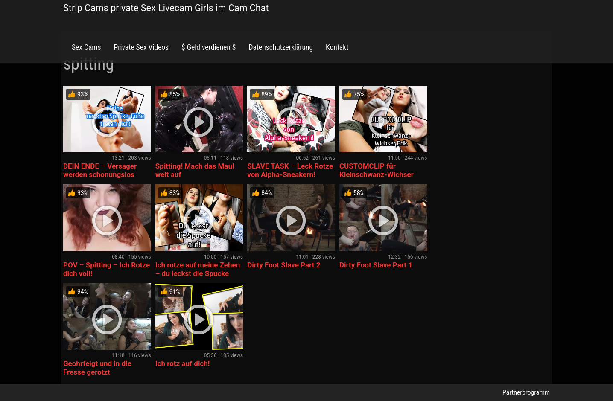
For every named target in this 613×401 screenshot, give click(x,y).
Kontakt (337, 47)
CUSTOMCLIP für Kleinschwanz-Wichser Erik (376, 174)
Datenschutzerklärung (280, 47)
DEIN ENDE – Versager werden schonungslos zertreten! (100, 174)
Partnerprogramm (526, 392)
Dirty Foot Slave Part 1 (375, 265)
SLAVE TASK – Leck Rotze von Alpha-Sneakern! (290, 170)
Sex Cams (86, 47)
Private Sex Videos (141, 47)
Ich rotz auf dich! (182, 363)
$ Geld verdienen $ (208, 47)
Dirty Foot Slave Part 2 (283, 265)
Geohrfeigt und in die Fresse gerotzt (97, 367)
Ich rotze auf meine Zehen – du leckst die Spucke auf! (197, 273)
